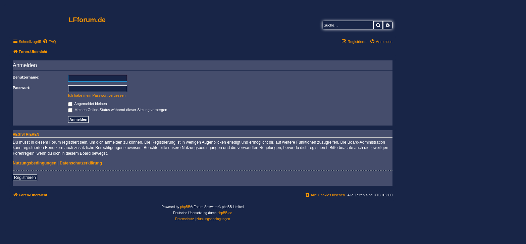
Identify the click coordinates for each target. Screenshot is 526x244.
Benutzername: (26, 77)
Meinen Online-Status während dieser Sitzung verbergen (117, 110)
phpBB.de (224, 213)
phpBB (185, 207)
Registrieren (25, 177)
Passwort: (22, 88)
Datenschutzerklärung (81, 163)
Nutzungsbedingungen (34, 163)
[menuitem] (49, 42)
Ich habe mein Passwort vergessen (96, 95)
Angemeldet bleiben (87, 104)
